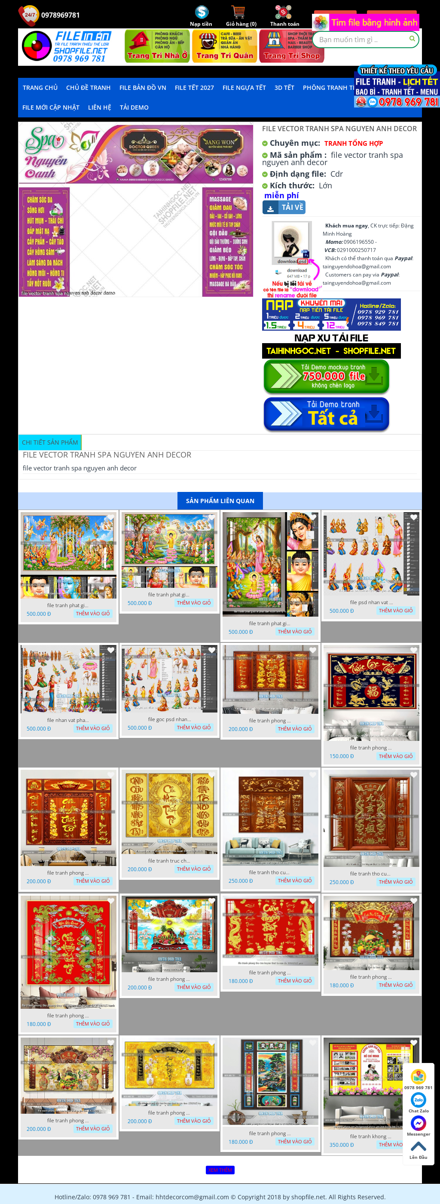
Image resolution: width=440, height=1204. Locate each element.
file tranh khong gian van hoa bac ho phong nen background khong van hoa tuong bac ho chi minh (371, 1136)
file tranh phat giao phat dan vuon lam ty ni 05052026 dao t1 (169, 595)
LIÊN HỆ (99, 107)
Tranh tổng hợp (353, 143)
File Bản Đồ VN (142, 87)
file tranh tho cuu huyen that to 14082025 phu (371, 874)
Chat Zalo (419, 1103)
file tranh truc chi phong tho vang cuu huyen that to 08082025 (169, 861)
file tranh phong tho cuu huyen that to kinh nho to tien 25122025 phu (371, 977)
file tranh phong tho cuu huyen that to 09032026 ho (68, 873)
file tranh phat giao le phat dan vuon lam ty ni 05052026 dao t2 (270, 623)
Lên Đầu (418, 1149)
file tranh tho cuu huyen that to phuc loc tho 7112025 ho (270, 872)
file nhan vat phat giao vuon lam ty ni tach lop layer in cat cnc (68, 720)
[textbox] (365, 39)
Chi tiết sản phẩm (50, 442)
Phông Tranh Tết (331, 87)
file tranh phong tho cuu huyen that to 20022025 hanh (270, 1133)
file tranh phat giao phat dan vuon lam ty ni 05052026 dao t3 (68, 605)
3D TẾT (284, 87)
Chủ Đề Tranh (88, 87)
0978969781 (49, 15)
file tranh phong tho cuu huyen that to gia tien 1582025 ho (169, 1113)
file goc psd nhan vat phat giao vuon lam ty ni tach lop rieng (169, 719)
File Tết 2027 (194, 87)
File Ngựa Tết (244, 87)
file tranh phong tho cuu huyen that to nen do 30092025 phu (270, 973)
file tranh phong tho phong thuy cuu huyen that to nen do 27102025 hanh (68, 1016)
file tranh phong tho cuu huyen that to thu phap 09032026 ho (270, 721)
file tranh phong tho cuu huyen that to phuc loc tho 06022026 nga (371, 748)
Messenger (419, 1126)
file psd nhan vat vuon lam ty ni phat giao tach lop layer (371, 602)
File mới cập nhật (50, 107)
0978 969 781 (418, 1079)
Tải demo (134, 107)
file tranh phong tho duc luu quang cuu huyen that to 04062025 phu (169, 979)
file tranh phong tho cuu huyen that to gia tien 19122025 (68, 1121)
